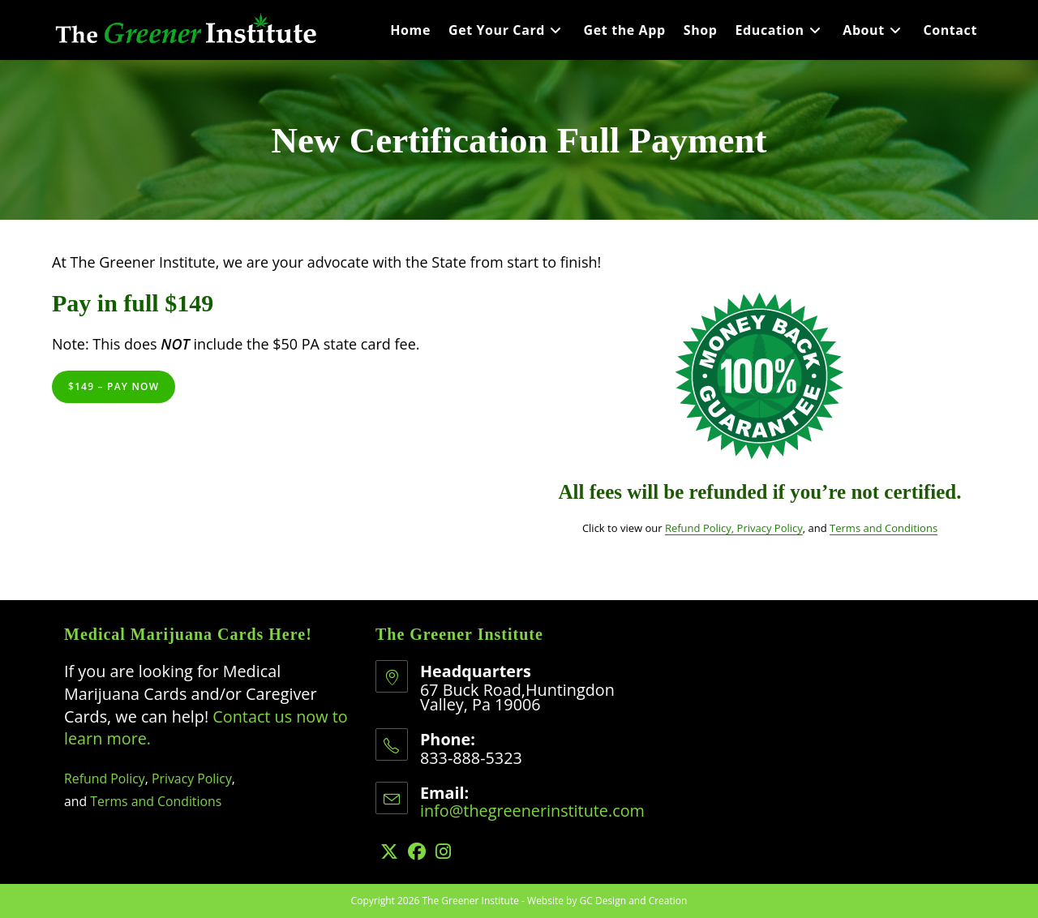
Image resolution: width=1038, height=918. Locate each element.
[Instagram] (443, 851)
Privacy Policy (770, 528)
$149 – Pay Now (113, 386)
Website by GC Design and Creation (607, 900)
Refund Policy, (701, 528)
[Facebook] (417, 851)
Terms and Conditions (883, 528)
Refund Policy (104, 778)
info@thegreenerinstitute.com (532, 810)
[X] (389, 851)
